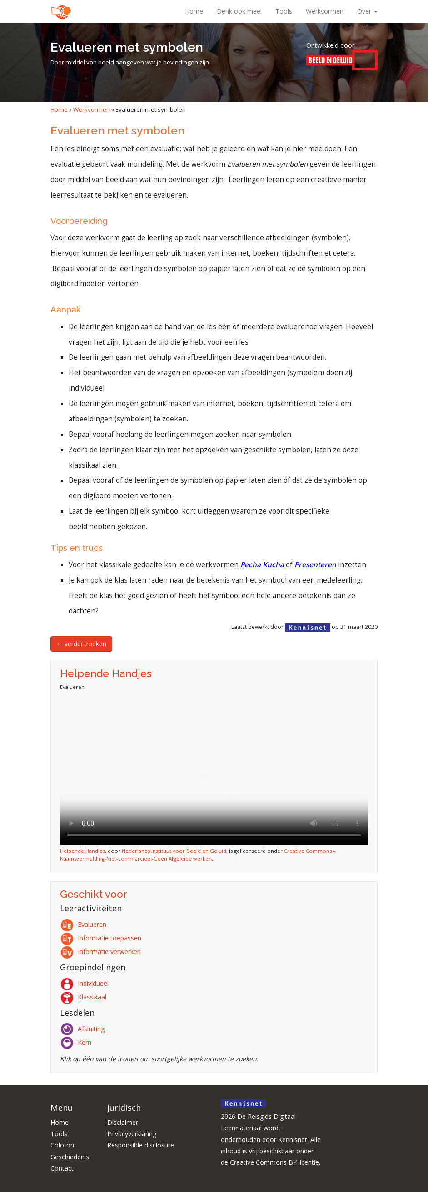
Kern (77, 1042)
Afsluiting (84, 1028)
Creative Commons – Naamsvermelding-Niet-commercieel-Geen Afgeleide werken (198, 854)
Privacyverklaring (131, 1133)
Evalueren (84, 924)
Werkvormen (324, 11)
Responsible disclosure (140, 1145)
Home (194, 11)
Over (367, 11)
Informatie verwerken (102, 951)
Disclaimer (122, 1122)
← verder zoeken (81, 643)
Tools (283, 11)
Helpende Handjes (82, 850)
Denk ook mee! (239, 11)
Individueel (86, 983)
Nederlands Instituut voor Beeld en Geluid (174, 850)
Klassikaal (84, 997)
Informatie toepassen (102, 938)
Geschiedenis (69, 1156)
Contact (62, 1168)
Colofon (62, 1145)
